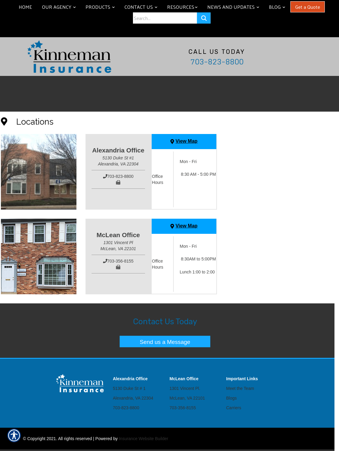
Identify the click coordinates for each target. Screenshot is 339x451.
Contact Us (143, 6)
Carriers (233, 407)
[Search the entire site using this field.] (164, 18)
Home (25, 6)
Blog (279, 6)
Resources (184, 6)
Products (102, 6)
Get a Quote (307, 6)
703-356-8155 (183, 407)
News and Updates (235, 6)
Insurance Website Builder (143, 438)
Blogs (231, 398)
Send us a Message (165, 342)
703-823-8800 (217, 61)
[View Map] (184, 141)
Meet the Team (240, 388)
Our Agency (61, 6)
